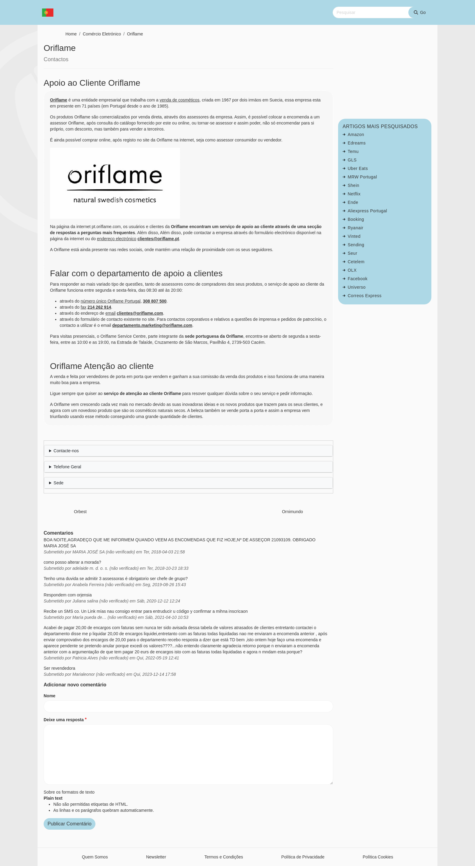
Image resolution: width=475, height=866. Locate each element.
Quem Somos (95, 856)
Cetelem (356, 261)
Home (71, 34)
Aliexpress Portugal (367, 210)
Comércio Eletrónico (102, 34)
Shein (353, 185)
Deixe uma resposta (64, 719)
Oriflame (135, 34)
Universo (357, 287)
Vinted (354, 236)
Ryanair (356, 227)
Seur (352, 253)
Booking (356, 219)
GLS (352, 160)
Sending (356, 244)
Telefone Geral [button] (67, 466)
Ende (353, 202)
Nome (49, 695)
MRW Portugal (362, 176)
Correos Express (365, 295)
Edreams (357, 143)
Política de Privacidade (302, 856)
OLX (352, 270)
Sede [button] (59, 482)
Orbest (80, 511)
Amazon (356, 134)
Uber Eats (358, 168)
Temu (353, 151)
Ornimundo (292, 511)
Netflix (354, 193)
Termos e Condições (223, 856)
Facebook (357, 278)
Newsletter (156, 856)
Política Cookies (378, 856)
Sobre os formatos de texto (69, 792)
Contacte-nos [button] (66, 450)
